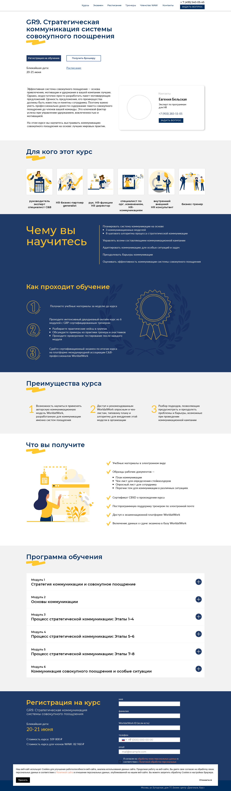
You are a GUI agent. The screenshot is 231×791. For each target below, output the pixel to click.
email (121, 747)
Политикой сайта (64, 772)
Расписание (114, 5)
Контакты (168, 5)
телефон (123, 735)
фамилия (124, 711)
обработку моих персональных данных (157, 758)
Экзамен (98, 5)
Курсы (85, 5)
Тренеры (130, 5)
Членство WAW (149, 5)
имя (121, 699)
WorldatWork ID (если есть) (134, 723)
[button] (192, 7)
